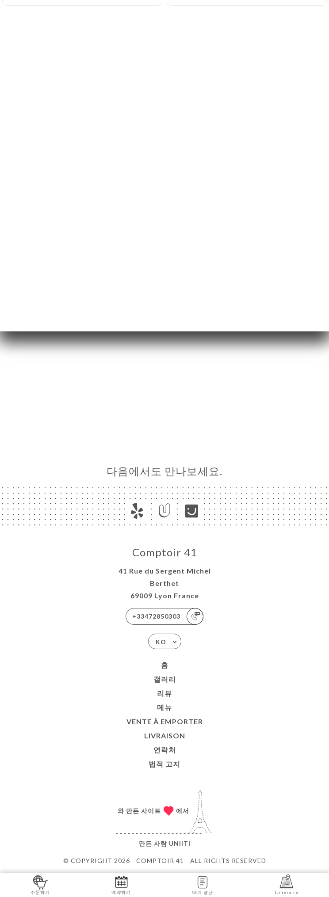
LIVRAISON (164, 735)
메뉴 (164, 707)
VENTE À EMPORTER (164, 721)
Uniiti (180, 843)
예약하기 (121, 884)
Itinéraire (286, 884)
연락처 (164, 749)
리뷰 (164, 693)
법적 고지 (164, 764)
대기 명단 (202, 884)
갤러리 (164, 679)
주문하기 (40, 884)
